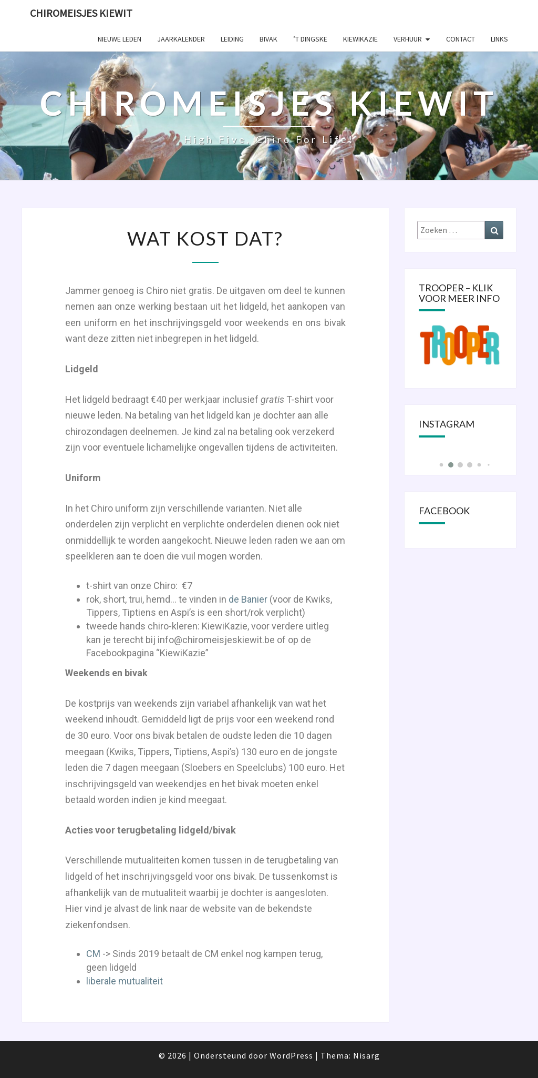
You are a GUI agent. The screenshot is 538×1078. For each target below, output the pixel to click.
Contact (460, 39)
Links (499, 39)
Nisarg (366, 1055)
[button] (441, 465)
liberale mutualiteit (124, 981)
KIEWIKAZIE (360, 39)
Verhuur (408, 39)
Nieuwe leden (119, 39)
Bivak (268, 39)
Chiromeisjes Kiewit (81, 12)
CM (94, 953)
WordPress (291, 1055)
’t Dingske (310, 39)
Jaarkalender (181, 39)
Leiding (232, 39)
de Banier (246, 599)
